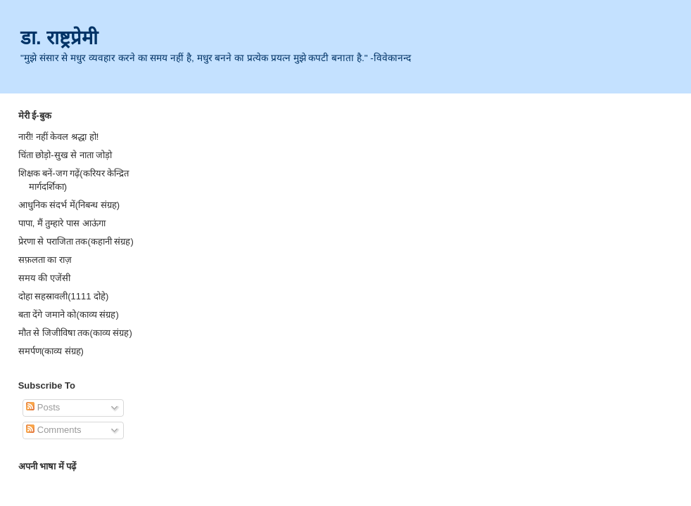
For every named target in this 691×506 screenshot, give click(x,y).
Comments (53, 429)
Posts (43, 407)
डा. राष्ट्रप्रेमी (59, 37)
